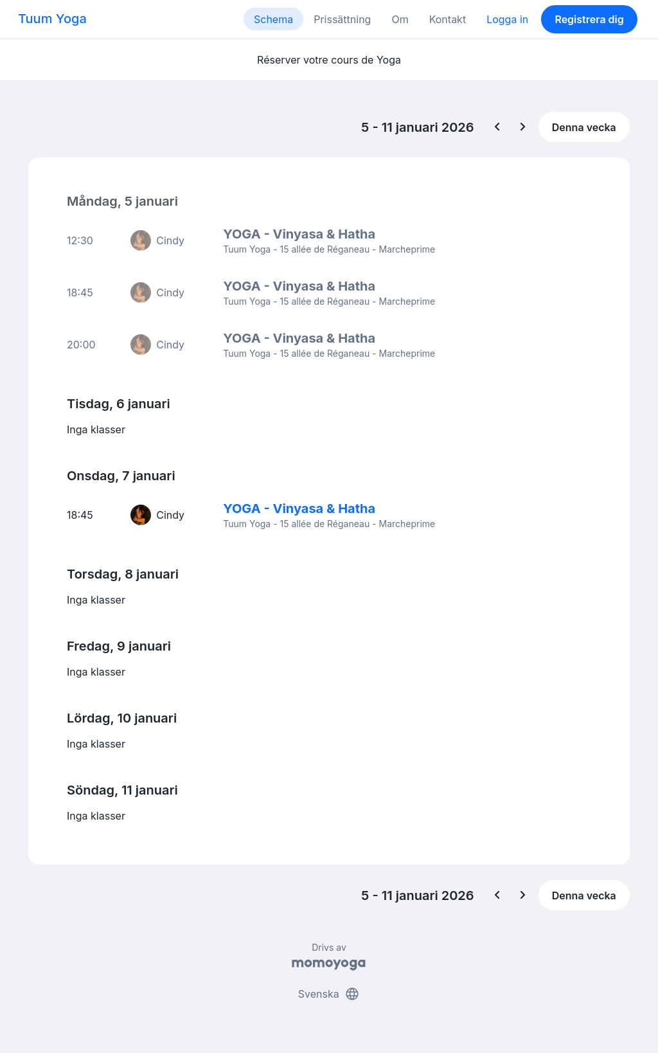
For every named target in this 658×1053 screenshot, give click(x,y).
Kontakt (447, 19)
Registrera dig (589, 19)
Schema (273, 19)
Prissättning (342, 19)
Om (399, 19)
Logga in (507, 19)
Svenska (329, 994)
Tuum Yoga (52, 18)
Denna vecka (584, 127)
